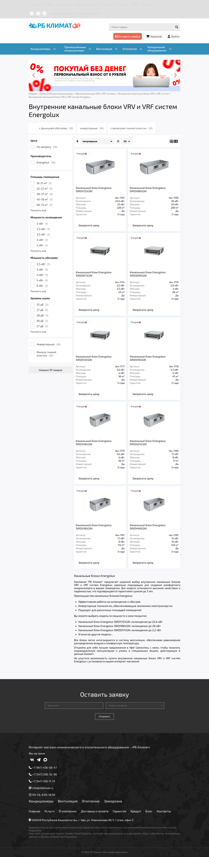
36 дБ (42, 320)
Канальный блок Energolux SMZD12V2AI (94, 358)
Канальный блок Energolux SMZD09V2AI (148, 273)
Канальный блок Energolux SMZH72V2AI (94, 189)
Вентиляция (68, 801)
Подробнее (35, 830)
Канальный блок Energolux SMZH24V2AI (148, 442)
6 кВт (42, 285)
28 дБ (42, 315)
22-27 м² (44, 188)
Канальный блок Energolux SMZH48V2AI (148, 526)
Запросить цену (88, 225)
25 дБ (42, 304)
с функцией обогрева (56, 128)
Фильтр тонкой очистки (46, 353)
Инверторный (48, 344)
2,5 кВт (43, 229)
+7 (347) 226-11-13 (87, 13)
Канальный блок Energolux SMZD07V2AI (94, 273)
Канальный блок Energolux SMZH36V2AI (94, 526)
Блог (135, 4)
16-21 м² (44, 183)
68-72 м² (44, 204)
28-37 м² (45, 194)
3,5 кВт (43, 234)
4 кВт (42, 239)
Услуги (48, 4)
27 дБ (42, 309)
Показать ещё (38, 210)
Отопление (91, 801)
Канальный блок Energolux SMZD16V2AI (148, 358)
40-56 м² (45, 199)
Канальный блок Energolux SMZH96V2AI (148, 189)
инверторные (91, 128)
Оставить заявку (127, 36)
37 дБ (42, 326)
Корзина (156, 36)
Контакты (147, 4)
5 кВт (42, 245)
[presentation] (33, 75)
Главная (35, 4)
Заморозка (113, 801)
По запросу (47, 146)
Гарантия (110, 4)
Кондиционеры (41, 801)
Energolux (46, 162)
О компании (64, 4)
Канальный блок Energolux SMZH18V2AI (94, 442)
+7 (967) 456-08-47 (61, 13)
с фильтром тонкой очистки (131, 128)
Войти (175, 36)
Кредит (123, 4)
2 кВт (42, 223)
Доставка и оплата (88, 4)
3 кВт (42, 269)
